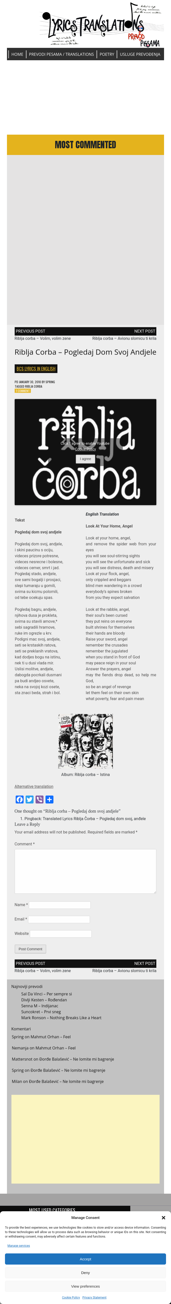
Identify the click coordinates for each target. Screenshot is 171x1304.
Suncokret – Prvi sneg (41, 1014)
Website (22, 935)
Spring (50, 384)
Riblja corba (33, 388)
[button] (163, 1217)
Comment (25, 846)
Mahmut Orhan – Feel (51, 1039)
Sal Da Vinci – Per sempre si (46, 996)
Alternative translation (34, 788)
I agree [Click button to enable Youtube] (85, 461)
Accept (85, 1259)
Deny (85, 1273)
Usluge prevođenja (140, 54)
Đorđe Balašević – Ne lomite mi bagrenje (76, 1061)
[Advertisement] (86, 97)
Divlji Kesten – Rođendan (44, 1002)
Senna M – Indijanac (39, 1008)
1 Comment (23, 393)
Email (21, 921)
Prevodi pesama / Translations (61, 54)
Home (17, 54)
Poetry (107, 54)
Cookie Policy (71, 1297)
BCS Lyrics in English (36, 370)
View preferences (85, 1286)
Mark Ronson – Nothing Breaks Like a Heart (61, 1020)
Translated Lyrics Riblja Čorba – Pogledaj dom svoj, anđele (94, 821)
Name (21, 907)
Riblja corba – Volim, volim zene (43, 340)
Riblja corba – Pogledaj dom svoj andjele (86, 354)
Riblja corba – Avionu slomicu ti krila (124, 340)
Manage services (18, 1245)
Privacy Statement (94, 1297)
